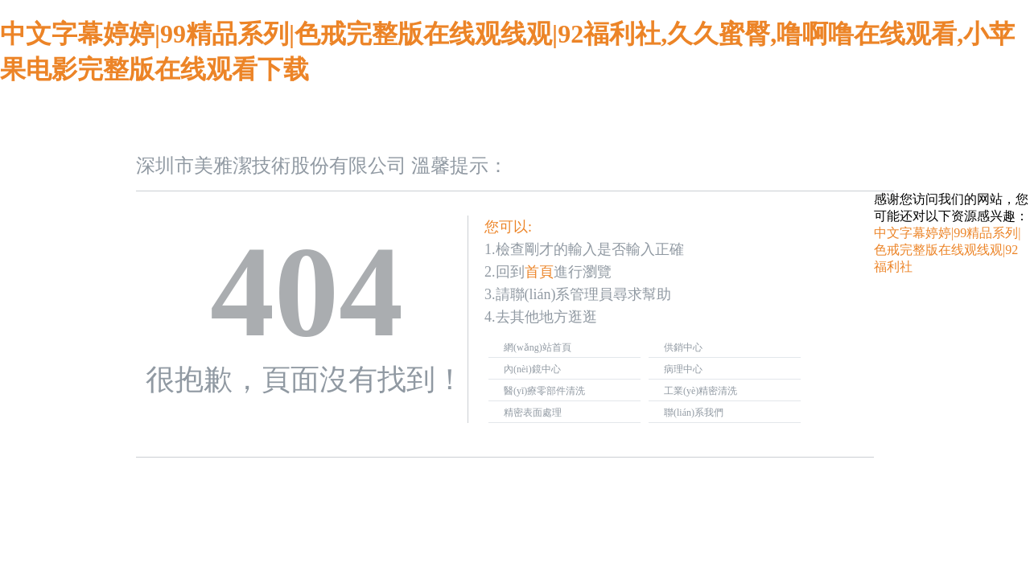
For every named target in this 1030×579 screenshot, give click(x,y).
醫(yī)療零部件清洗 (544, 390)
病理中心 (683, 369)
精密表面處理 (533, 412)
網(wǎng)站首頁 (537, 347)
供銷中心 (683, 347)
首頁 (539, 272)
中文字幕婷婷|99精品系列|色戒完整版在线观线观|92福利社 (947, 249)
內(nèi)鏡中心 (532, 369)
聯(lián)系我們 (693, 412)
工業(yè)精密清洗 (700, 390)
